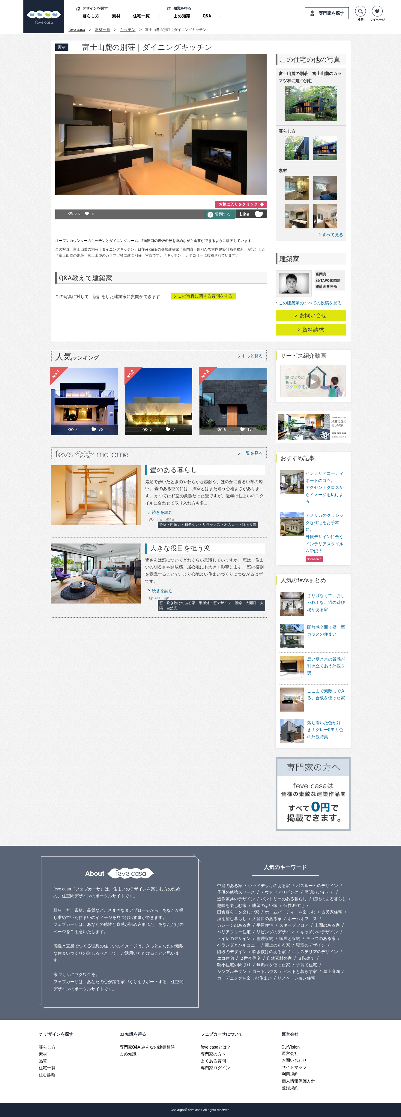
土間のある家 (327, 925)
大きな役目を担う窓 (180, 548)
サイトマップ (294, 1067)
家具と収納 (289, 938)
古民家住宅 (331, 912)
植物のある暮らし (329, 898)
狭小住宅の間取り (234, 964)
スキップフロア (294, 925)
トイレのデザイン (234, 938)
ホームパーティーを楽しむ (290, 912)
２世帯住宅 (250, 958)
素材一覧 (102, 29)
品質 (43, 1060)
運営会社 (290, 1053)
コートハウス (264, 971)
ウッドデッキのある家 (269, 885)
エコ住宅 (225, 958)
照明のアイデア (319, 892)
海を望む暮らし (232, 918)
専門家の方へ (213, 1054)
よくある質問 (213, 1060)
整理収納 (264, 938)
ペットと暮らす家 (300, 971)
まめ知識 (181, 16)
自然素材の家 (279, 958)
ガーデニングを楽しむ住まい (244, 978)
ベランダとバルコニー (238, 945)
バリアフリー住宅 (234, 931)
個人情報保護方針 (298, 1081)
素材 (116, 16)
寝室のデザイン (310, 945)
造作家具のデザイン (236, 898)
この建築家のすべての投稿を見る (310, 302)
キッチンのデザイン (319, 931)
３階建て (306, 958)
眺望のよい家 (264, 905)
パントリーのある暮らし (284, 898)
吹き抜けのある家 (269, 951)
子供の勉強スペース (236, 892)
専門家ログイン (215, 1067)
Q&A (207, 16)
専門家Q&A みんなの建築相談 (147, 1047)
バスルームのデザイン (317, 885)
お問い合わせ (294, 1060)
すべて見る (332, 234)
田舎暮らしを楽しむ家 (238, 912)
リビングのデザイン (275, 931)
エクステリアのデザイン (315, 951)
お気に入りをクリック (238, 204)
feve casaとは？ (216, 1047)
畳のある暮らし (174, 470)
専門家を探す (331, 13)
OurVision (291, 1047)
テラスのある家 (321, 938)
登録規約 (290, 1087)
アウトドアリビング (279, 892)
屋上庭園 (331, 971)
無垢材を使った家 (273, 964)
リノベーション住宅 (296, 978)
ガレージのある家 (234, 925)
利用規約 (290, 1074)
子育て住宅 (306, 964)
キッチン (128, 29)
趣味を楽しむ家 (232, 905)
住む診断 (47, 1074)
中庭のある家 (229, 885)
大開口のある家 (267, 918)
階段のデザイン (232, 951)
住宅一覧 (141, 16)
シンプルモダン (232, 971)
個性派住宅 (293, 905)
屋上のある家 (277, 945)
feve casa (77, 29)
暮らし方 (90, 16)
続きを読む (162, 512)
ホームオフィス (302, 918)
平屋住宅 (264, 925)
